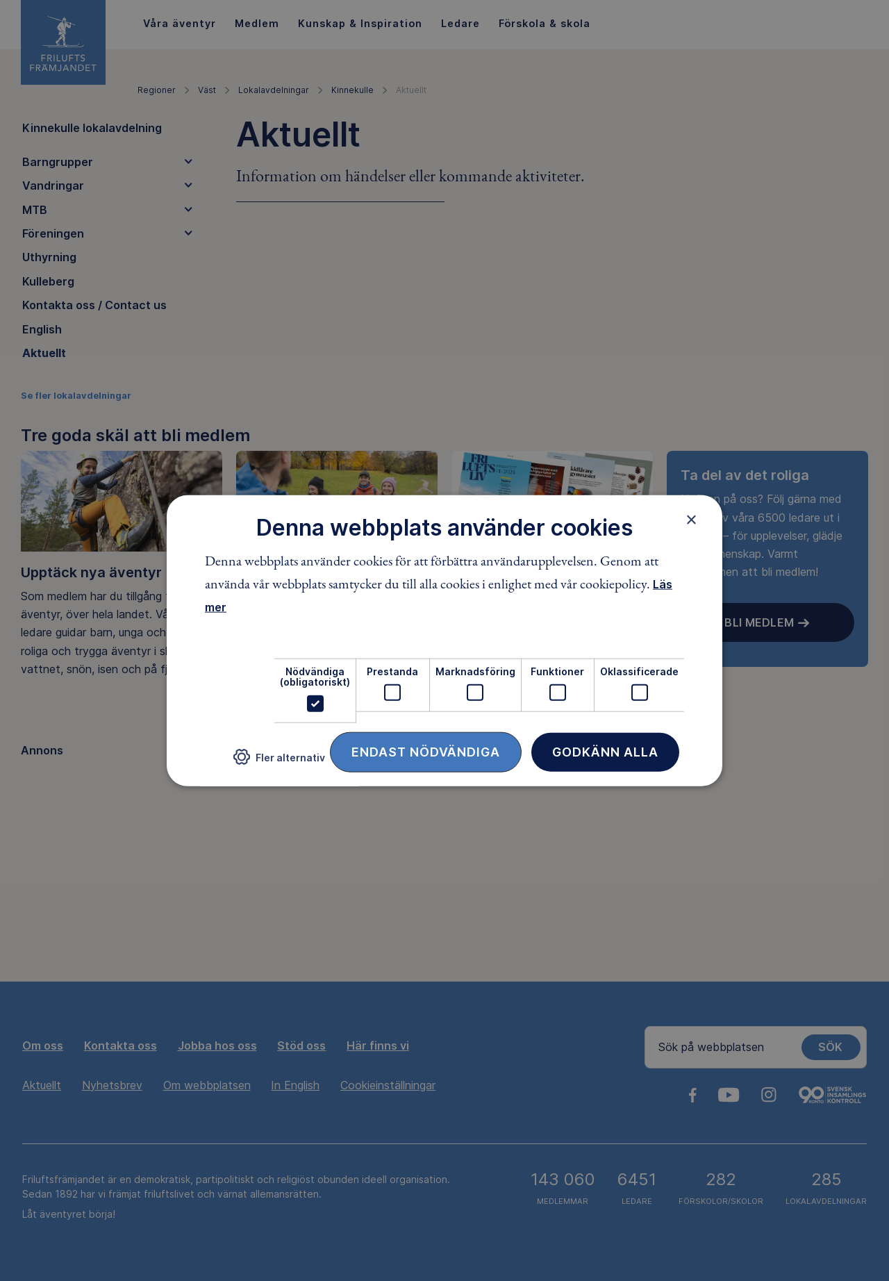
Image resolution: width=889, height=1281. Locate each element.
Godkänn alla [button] (605, 751)
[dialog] (444, 640)
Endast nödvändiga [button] (425, 751)
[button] (279, 762)
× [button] (691, 520)
